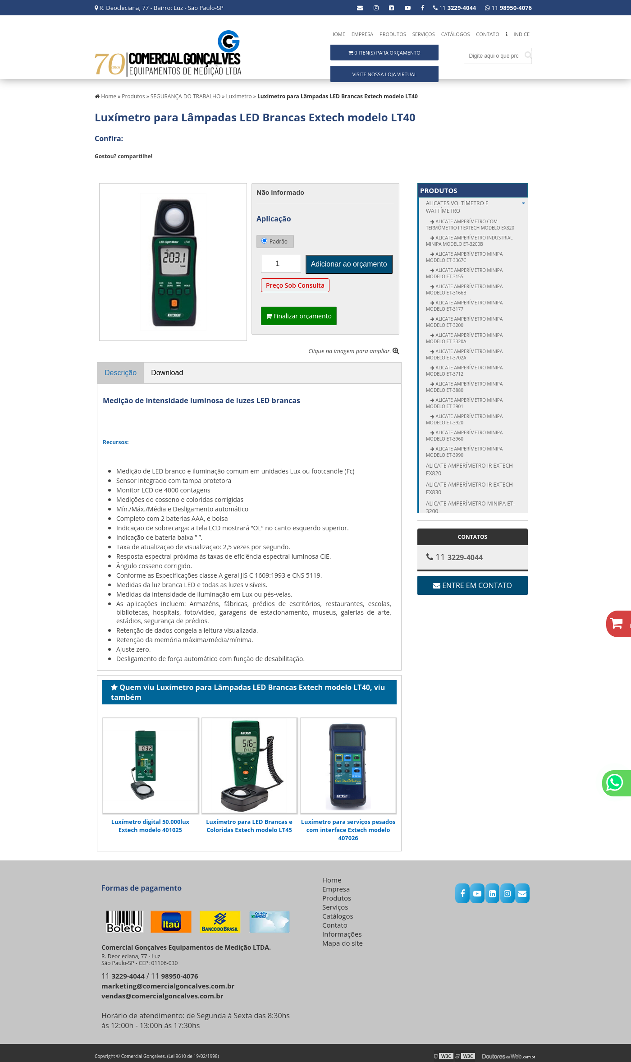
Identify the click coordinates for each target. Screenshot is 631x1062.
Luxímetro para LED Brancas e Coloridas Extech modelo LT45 (249, 819)
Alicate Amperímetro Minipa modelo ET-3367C (464, 251)
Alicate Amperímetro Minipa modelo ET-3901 (464, 397)
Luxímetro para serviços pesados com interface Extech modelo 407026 (348, 823)
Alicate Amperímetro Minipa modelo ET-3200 (464, 316)
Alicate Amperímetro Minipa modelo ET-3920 (464, 413)
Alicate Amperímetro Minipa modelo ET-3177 (464, 300)
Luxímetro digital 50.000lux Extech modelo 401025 (150, 819)
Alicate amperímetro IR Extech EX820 (469, 463)
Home (337, 34)
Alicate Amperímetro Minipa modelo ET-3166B (464, 283)
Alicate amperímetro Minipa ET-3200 (470, 501)
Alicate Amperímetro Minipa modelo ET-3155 (464, 267)
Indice (522, 34)
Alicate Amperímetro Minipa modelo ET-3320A (464, 332)
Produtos (393, 34)
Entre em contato (472, 579)
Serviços (423, 34)
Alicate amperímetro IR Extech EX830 (469, 482)
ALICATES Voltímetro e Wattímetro (477, 201)
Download (167, 367)
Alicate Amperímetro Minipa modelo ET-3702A (464, 348)
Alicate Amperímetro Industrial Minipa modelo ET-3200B (469, 235)
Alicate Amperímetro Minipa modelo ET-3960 (464, 429)
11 (508, 8)
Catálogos (455, 34)
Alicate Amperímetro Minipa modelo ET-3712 (464, 365)
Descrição (121, 367)
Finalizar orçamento (299, 310)
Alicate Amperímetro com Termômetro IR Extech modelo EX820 (470, 218)
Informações (342, 927)
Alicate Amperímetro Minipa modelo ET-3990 (464, 446)
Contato (487, 34)
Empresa (363, 34)
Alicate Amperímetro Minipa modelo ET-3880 (464, 381)
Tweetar (107, 163)
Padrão (274, 235)
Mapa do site (342, 936)
